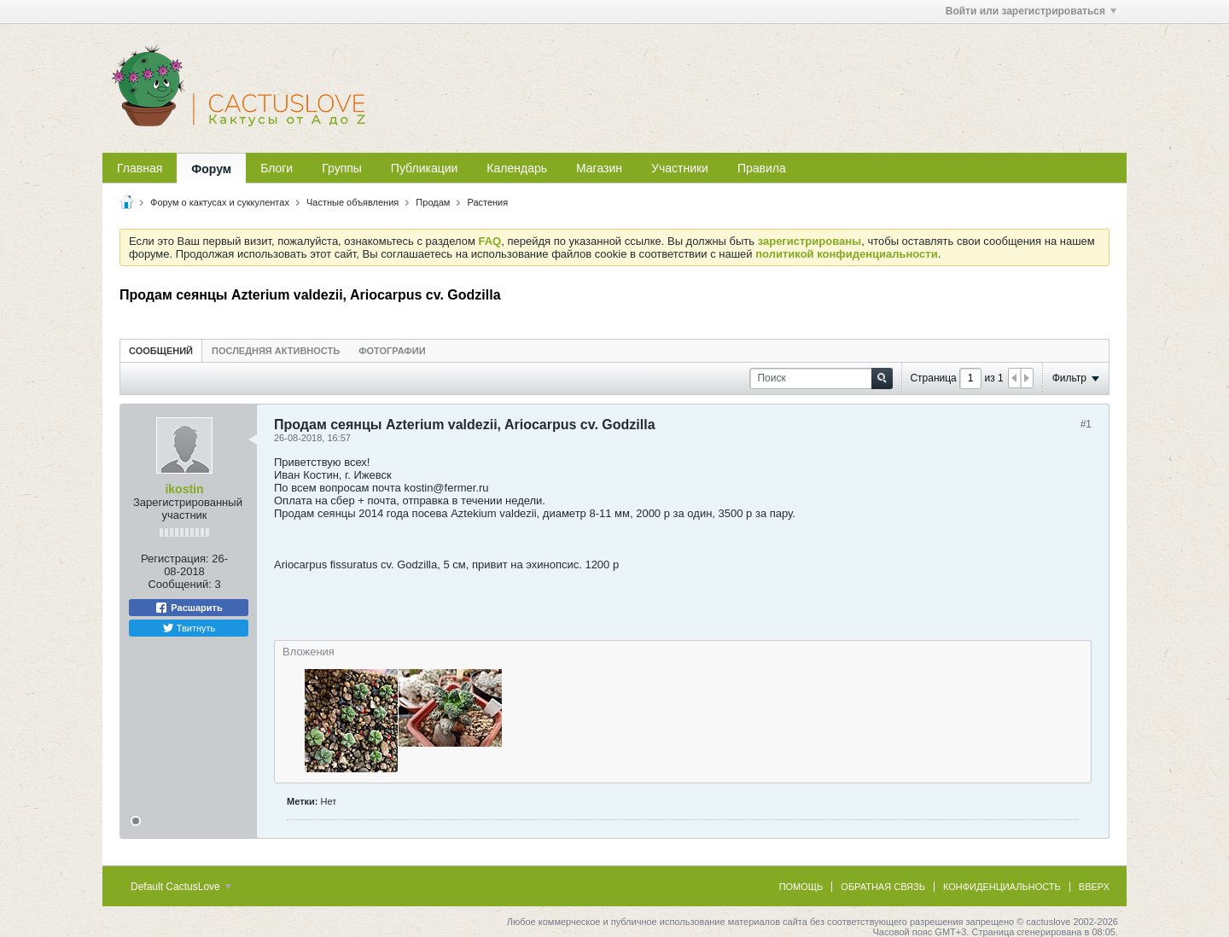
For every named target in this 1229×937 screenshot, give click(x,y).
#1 (1086, 424)
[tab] (160, 350)
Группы (342, 168)
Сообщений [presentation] (161, 351)
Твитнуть (189, 628)
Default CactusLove (181, 887)
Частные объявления (352, 202)
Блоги (276, 168)
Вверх (1094, 887)
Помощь (801, 887)
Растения (487, 202)
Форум (211, 169)
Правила (761, 168)
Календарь (516, 168)
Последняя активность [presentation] (276, 351)
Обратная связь (883, 887)
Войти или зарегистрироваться (1031, 11)
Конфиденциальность (1002, 887)
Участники (679, 168)
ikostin (184, 489)
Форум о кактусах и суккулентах (219, 202)
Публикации (424, 168)
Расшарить (188, 607)
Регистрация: (175, 558)
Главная (139, 168)
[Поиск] (821, 378)
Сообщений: (179, 584)
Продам (433, 202)
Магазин (599, 168)
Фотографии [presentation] (391, 351)
